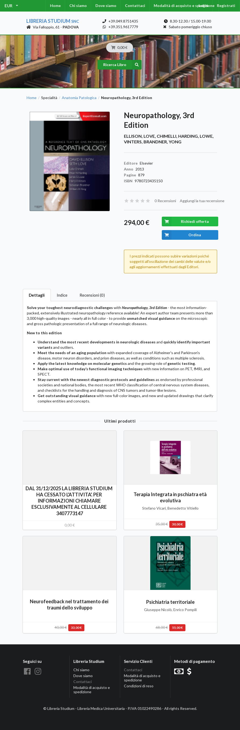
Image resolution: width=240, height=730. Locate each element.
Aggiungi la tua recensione (202, 200)
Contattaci (135, 5)
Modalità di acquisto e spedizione (184, 5)
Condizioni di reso (138, 686)
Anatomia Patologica (79, 98)
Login (203, 5)
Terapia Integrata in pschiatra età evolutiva (170, 497)
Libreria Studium (52, 21)
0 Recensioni (165, 200)
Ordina (181, 235)
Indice (62, 295)
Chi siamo (78, 5)
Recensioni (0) (92, 295)
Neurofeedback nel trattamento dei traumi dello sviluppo (69, 604)
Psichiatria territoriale (170, 602)
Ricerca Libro (122, 65)
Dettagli (37, 295)
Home (55, 5)
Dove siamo (105, 5)
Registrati (226, 5)
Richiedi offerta (185, 221)
